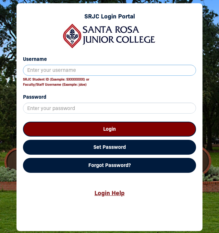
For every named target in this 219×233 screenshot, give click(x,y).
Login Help (109, 193)
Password (34, 97)
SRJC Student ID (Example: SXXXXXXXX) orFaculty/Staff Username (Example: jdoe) (56, 82)
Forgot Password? (109, 165)
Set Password (109, 147)
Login (109, 129)
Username (35, 59)
